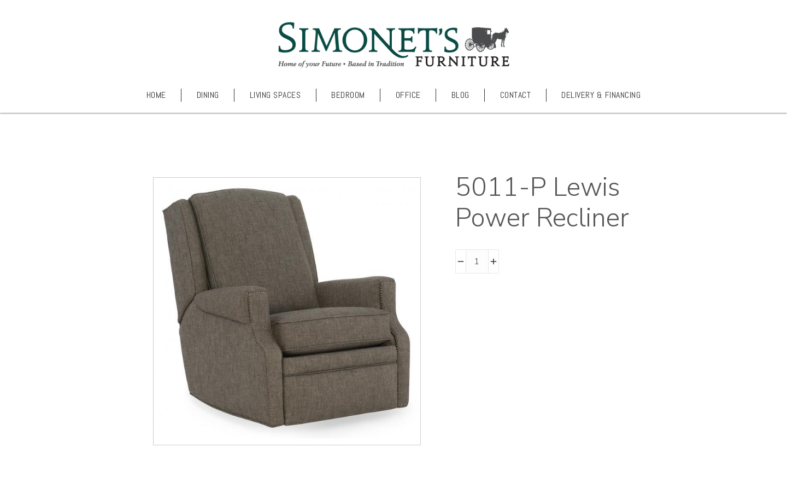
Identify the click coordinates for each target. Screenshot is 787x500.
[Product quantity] (477, 261)
